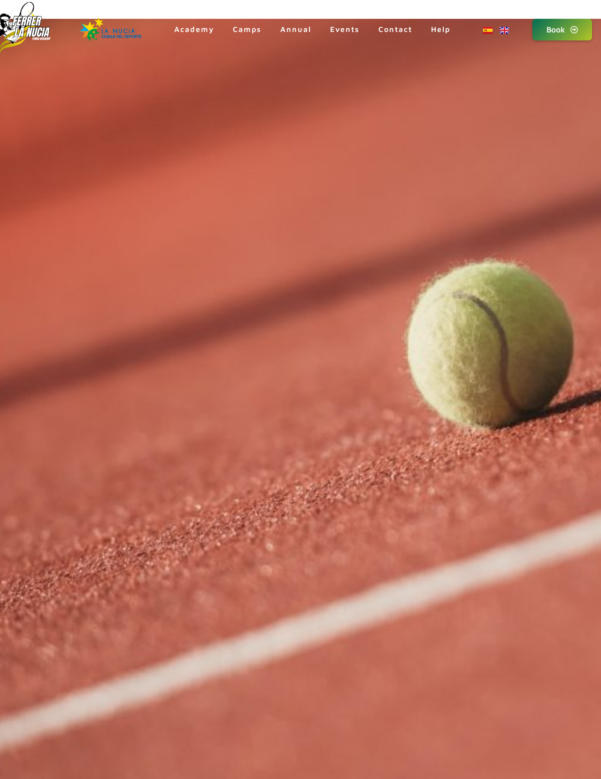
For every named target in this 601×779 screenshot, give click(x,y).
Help (440, 29)
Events (345, 29)
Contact (395, 29)
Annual (295, 29)
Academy (194, 29)
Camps (247, 29)
